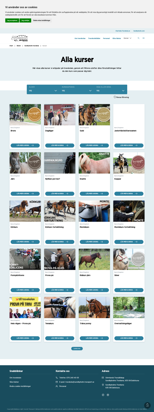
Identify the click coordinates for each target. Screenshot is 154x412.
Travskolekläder (94, 38)
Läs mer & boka (25, 145)
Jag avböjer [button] (25, 20)
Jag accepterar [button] (12, 20)
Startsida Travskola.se (123, 31)
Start (13, 46)
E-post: (75, 382)
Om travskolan (80, 38)
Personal (106, 38)
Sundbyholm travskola (33, 46)
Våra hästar (116, 38)
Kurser (126, 38)
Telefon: (67, 377)
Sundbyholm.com (139, 31)
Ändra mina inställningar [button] (41, 20)
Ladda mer (77, 348)
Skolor (20, 46)
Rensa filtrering (121, 97)
